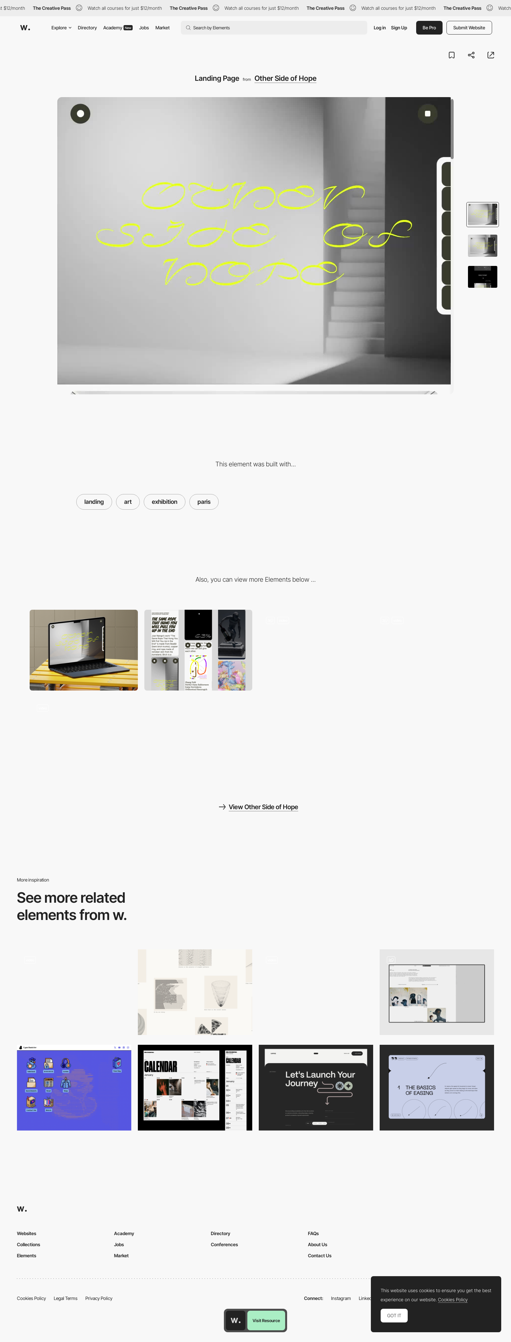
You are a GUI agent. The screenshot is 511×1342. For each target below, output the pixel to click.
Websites (26, 1233)
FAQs (313, 1233)
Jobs (144, 27)
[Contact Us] (316, 1087)
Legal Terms (66, 1298)
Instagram (341, 1298)
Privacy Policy (98, 1298)
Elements (26, 1255)
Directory (87, 27)
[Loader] (316, 992)
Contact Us (319, 1255)
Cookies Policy (31, 1298)
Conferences (224, 1244)
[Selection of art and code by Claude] (195, 992)
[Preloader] (84, 737)
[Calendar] (195, 1087)
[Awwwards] (25, 27)
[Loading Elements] (427, 650)
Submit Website (469, 27)
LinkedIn (367, 1298)
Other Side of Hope (285, 78)
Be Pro (429, 27)
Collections (28, 1244)
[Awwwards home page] (235, 1320)
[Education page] (437, 1087)
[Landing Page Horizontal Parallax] (74, 990)
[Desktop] (84, 650)
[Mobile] (198, 650)
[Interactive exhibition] (313, 650)
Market (162, 27)
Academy (118, 27)
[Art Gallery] (437, 992)
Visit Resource (266, 1320)
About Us (317, 1244)
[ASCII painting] (74, 1087)
